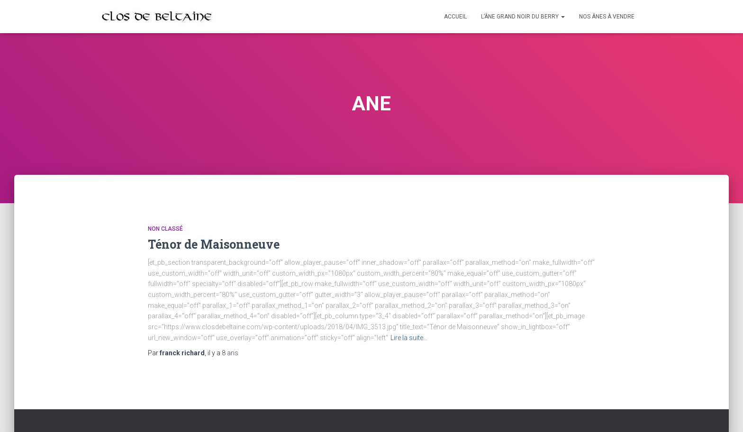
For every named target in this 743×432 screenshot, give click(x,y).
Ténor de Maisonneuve (214, 244)
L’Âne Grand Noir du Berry (523, 16)
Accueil (455, 16)
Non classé (165, 228)
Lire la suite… (408, 338)
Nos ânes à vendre (606, 16)
